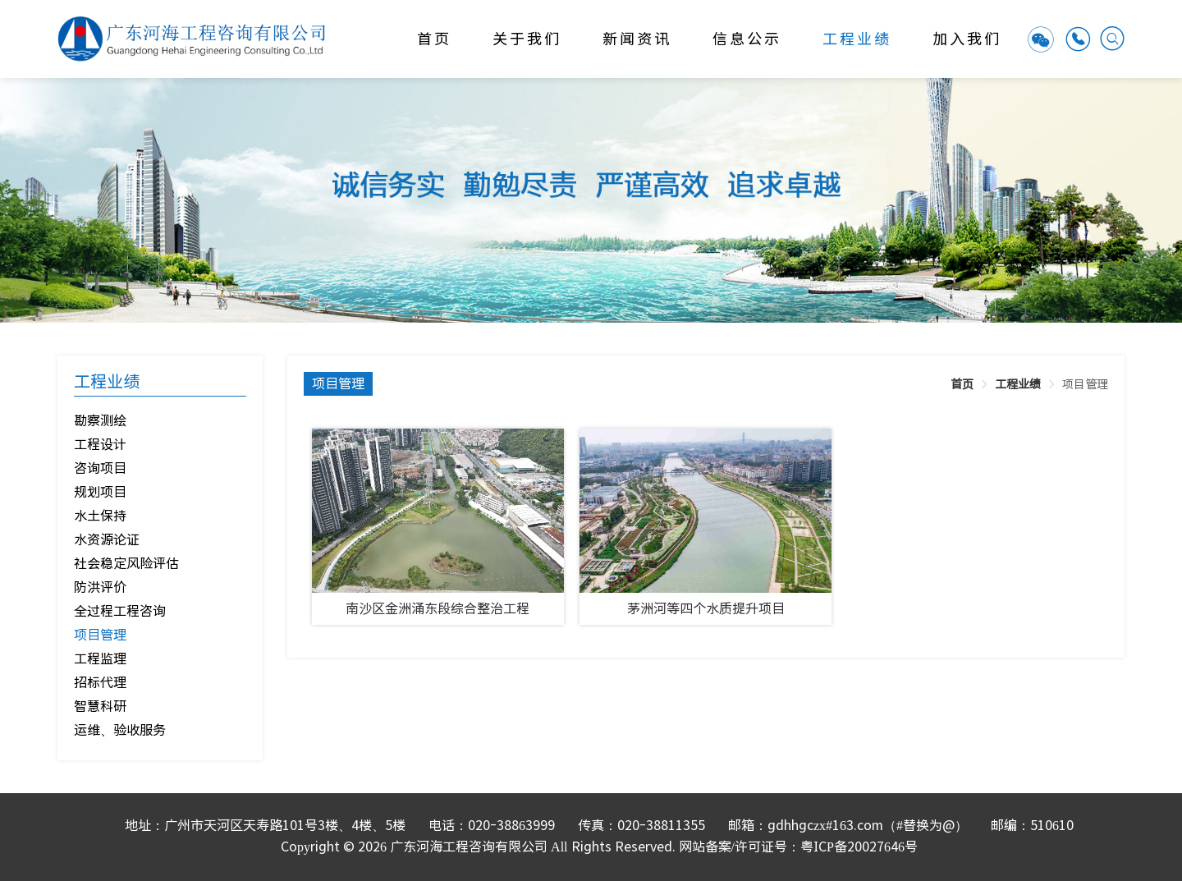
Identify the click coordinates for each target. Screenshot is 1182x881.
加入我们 (966, 39)
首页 (434, 39)
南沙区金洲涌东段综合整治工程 (437, 609)
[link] (962, 384)
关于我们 (526, 39)
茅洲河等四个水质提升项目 (706, 609)
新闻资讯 (636, 39)
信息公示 (746, 39)
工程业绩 (856, 39)
